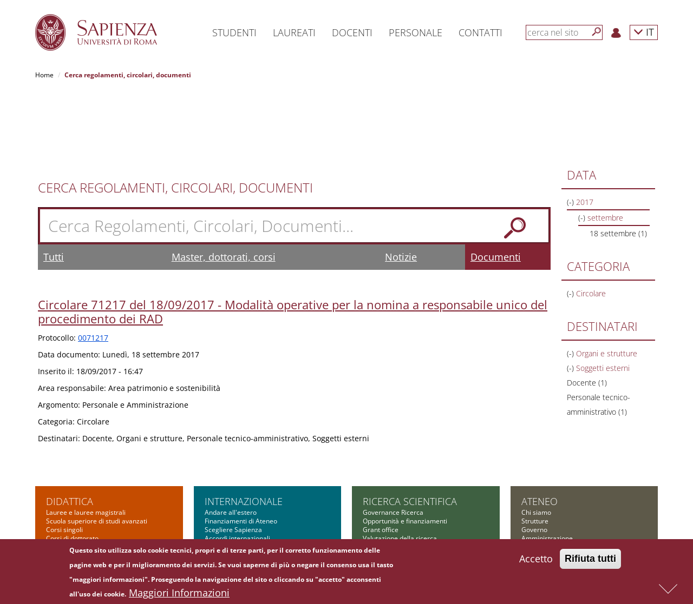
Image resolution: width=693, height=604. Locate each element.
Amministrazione (547, 469)
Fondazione (538, 512)
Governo (534, 460)
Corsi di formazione (75, 512)
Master (57, 495)
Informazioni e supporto (399, 486)
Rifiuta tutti (590, 559)
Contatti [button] (480, 32)
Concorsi (534, 486)
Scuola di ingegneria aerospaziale (97, 486)
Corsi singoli (64, 460)
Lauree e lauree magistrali (86, 443)
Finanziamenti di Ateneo (241, 451)
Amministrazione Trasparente (566, 495)
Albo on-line (539, 529)
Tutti (53, 187)
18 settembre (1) (618, 164)
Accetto (536, 559)
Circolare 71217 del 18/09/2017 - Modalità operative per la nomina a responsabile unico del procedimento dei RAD (292, 242)
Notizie (401, 187)
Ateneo (539, 432)
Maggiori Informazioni (179, 593)
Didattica (69, 432)
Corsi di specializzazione (83, 477)
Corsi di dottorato (72, 469)
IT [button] (643, 31)
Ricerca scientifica (410, 432)
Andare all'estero (231, 443)
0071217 (93, 268)
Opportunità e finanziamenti (405, 451)
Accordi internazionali (237, 469)
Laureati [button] (294, 32)
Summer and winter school (86, 521)
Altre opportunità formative (87, 529)
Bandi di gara (541, 477)
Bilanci (531, 503)
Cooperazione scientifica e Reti (409, 477)
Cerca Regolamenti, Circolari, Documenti (175, 118)
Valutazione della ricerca (400, 469)
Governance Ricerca (393, 443)
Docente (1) (587, 313)
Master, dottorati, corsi (224, 187)
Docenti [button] (352, 32)
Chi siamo (536, 443)
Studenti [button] (234, 32)
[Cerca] (596, 31)
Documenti (495, 187)
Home (44, 74)
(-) (571, 133)
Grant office (380, 460)
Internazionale (244, 432)
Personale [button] (415, 32)
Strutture (534, 451)
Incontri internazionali (237, 477)
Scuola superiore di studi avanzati (96, 451)
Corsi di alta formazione (82, 503)
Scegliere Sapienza (233, 460)
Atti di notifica (542, 521)
